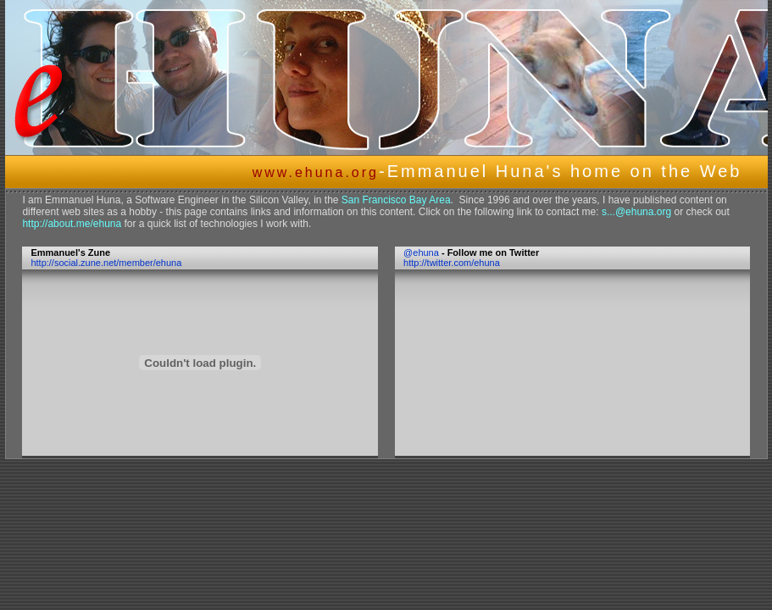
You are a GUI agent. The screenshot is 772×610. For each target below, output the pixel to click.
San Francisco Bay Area (396, 200)
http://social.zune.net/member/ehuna (106, 263)
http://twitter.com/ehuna (451, 263)
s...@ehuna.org (636, 212)
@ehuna (421, 252)
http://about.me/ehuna (71, 224)
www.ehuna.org (316, 172)
